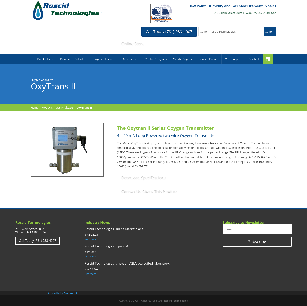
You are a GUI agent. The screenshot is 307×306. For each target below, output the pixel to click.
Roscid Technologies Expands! (106, 246)
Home (35, 107)
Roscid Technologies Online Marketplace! (114, 229)
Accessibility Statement (62, 293)
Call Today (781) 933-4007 (169, 31)
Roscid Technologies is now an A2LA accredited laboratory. (127, 263)
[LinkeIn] (268, 59)
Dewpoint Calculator (74, 59)
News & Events (208, 59)
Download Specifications (143, 177)
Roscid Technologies (176, 300)
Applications (105, 59)
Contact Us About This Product (149, 191)
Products (45, 59)
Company (233, 59)
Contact (253, 59)
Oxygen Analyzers (42, 80)
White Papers (182, 59)
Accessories (130, 59)
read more (90, 239)
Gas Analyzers (64, 107)
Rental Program (156, 59)
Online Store (132, 43)
